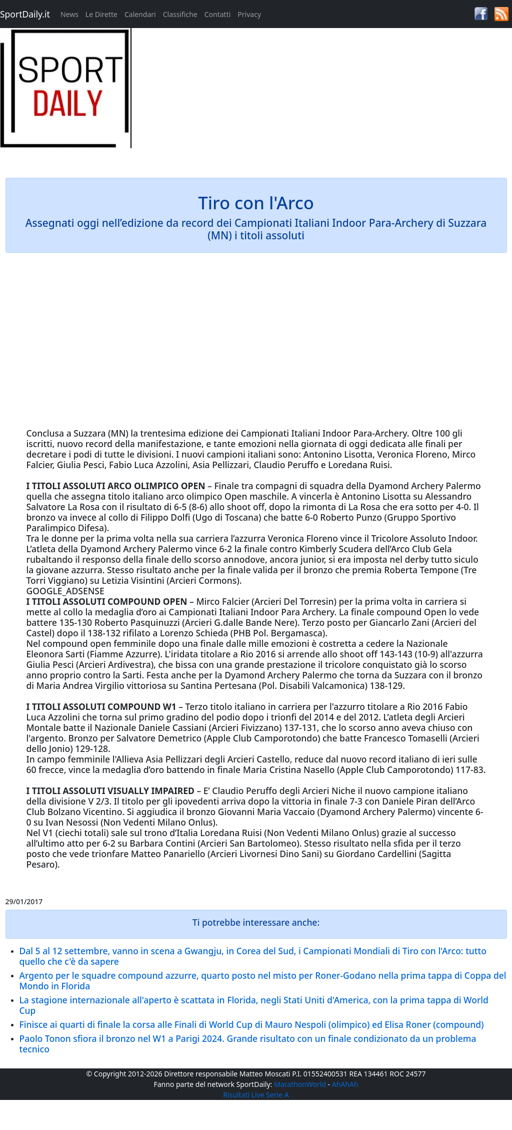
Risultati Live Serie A (256, 1094)
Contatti (217, 14)
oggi (358, 444)
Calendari (140, 14)
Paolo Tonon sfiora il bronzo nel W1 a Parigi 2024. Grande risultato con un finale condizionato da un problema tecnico (248, 1043)
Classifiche (180, 14)
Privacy (249, 14)
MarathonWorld (300, 1084)
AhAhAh (345, 1084)
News (69, 14)
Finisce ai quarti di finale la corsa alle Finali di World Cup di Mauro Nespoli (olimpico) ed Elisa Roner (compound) (252, 1024)
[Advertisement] (320, 98)
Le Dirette (102, 14)
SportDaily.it (25, 14)
